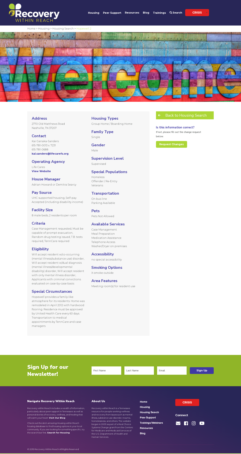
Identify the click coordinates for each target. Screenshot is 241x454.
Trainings (159, 12)
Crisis (197, 13)
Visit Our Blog (57, 418)
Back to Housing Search (186, 115)
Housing (93, 12)
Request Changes (171, 144)
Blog (146, 12)
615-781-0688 (40, 149)
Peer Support (112, 12)
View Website (41, 171)
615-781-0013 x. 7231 (44, 145)
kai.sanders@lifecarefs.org (50, 153)
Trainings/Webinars (151, 422)
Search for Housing (58, 432)
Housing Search (149, 412)
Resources (132, 12)
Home (143, 401)
